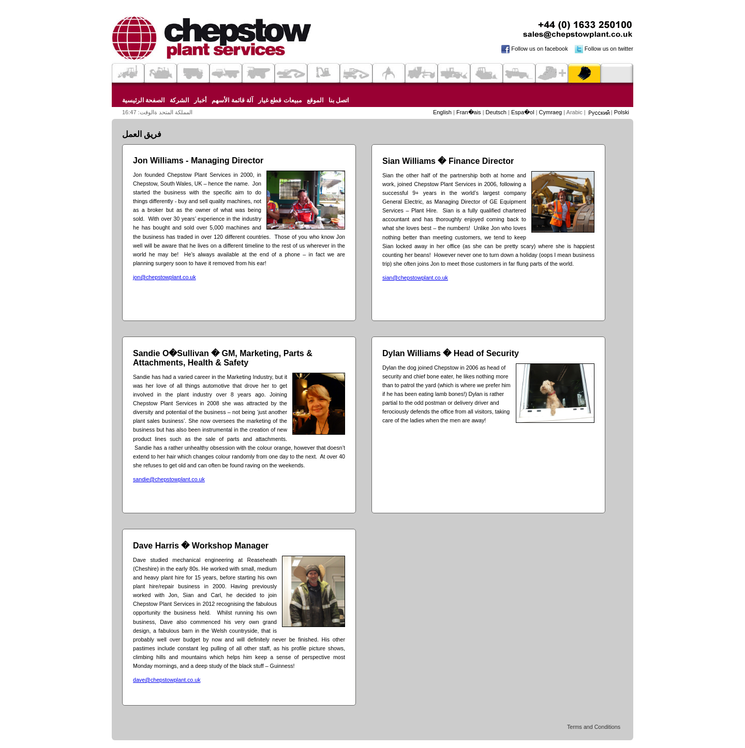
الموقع (315, 100)
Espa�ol (523, 112)
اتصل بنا (339, 100)
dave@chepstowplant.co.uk (166, 680)
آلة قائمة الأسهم (232, 100)
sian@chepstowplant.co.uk (415, 277)
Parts (584, 73)
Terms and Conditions (593, 727)
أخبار (200, 100)
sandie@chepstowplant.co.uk (169, 479)
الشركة (179, 100)
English (443, 112)
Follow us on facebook (532, 48)
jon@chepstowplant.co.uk (164, 277)
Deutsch (497, 112)
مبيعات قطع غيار (280, 100)
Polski (621, 112)
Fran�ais (469, 112)
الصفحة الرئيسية (143, 100)
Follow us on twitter (601, 48)
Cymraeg (551, 112)
